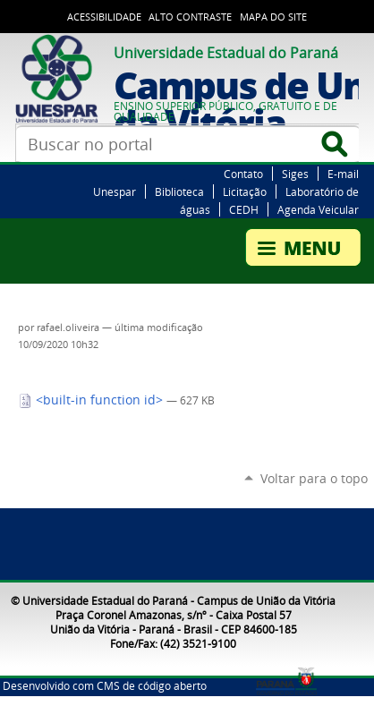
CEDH (244, 209)
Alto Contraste (190, 17)
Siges (295, 173)
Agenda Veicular (318, 209)
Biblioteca (179, 191)
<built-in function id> (92, 400)
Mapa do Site (273, 17)
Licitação (245, 191)
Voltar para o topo (314, 478)
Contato (243, 173)
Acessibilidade (104, 17)
